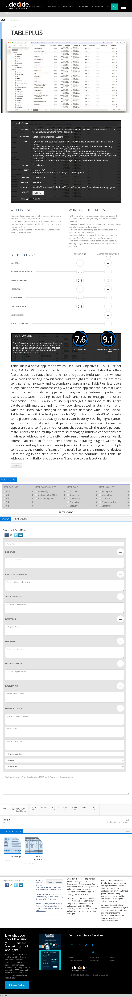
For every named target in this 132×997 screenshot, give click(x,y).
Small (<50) (50, 491)
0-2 (18, 505)
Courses (96, 6)
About (71, 957)
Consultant (82, 502)
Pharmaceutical (114, 502)
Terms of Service (75, 960)
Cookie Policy (94, 960)
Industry (82, 6)
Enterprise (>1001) (50, 498)
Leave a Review (21, 519)
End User (82, 491)
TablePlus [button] (38, 193)
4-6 (18, 498)
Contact (111, 957)
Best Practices (34, 6)
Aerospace (114, 491)
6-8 (18, 495)
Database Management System (118, 822)
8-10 (18, 491)
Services (67, 6)
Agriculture (114, 495)
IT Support (82, 498)
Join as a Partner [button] (17, 985)
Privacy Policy (94, 957)
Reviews (10, 13)
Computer (114, 505)
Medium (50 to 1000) (50, 495)
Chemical (114, 498)
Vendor (111, 960)
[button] (7, 534)
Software (52, 6)
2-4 (18, 502)
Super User (82, 495)
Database (6, 822)
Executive (82, 505)
